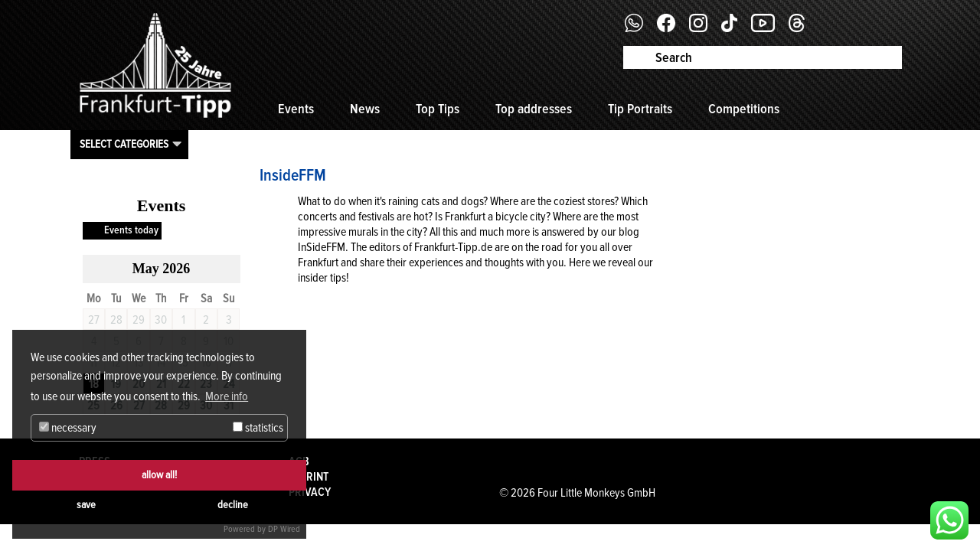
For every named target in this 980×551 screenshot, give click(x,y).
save (86, 504)
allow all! (159, 474)
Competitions (743, 108)
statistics (258, 427)
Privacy (310, 492)
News (365, 108)
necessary (67, 427)
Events (296, 108)
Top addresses (533, 108)
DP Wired (284, 529)
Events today (131, 229)
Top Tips (437, 108)
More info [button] (226, 396)
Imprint (308, 476)
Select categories (124, 144)
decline (232, 504)
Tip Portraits (640, 108)
